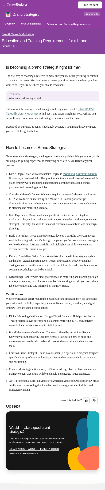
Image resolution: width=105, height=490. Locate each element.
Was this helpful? (71, 400)
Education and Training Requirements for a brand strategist (44, 43)
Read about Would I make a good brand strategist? (34, 451)
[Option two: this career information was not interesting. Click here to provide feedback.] (94, 401)
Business (14, 178)
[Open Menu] (40, 5)
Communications (86, 173)
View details (92, 14)
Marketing (69, 173)
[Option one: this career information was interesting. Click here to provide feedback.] (86, 401)
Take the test (90, 4)
